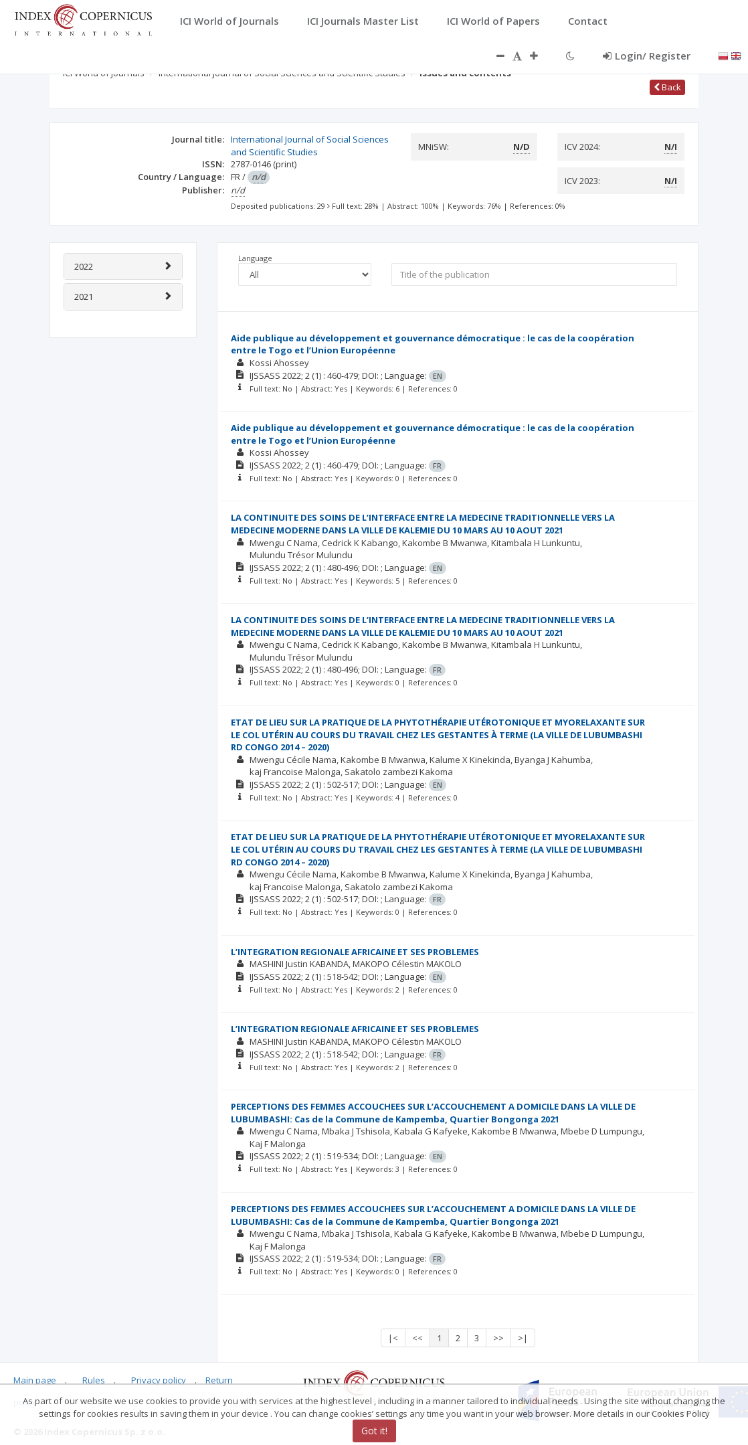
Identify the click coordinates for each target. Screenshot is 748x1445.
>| (523, 1338)
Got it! (374, 1430)
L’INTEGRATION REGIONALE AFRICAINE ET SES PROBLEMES (355, 952)
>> (498, 1338)
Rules (93, 1380)
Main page (34, 1380)
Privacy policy (158, 1380)
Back (667, 87)
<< (417, 1338)
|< (393, 1338)
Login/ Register (646, 55)
